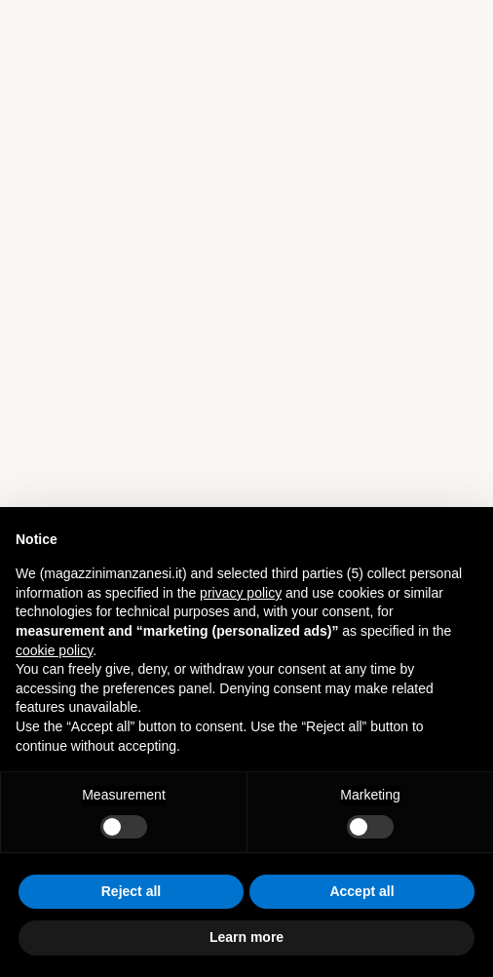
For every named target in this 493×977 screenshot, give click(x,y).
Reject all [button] (131, 891)
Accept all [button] (361, 891)
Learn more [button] (246, 937)
